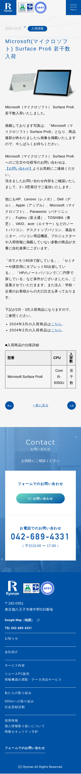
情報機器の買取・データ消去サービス (33, 679)
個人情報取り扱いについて (25, 726)
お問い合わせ (43, 498)
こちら (56, 324)
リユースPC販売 (17, 674)
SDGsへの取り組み (19, 701)
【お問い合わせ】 (19, 168)
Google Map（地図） (20, 620)
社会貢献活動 (15, 707)
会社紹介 (11, 652)
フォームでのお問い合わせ (25, 748)
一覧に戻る (40, 405)
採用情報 (11, 720)
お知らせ (11, 638)
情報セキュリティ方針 (21, 732)
